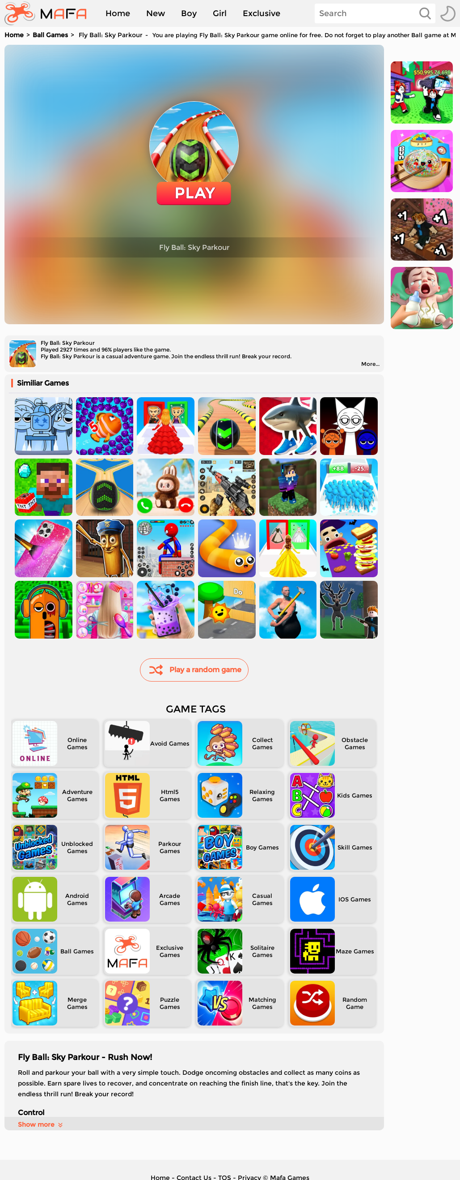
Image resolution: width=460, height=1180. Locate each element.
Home (118, 13)
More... (370, 363)
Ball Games (50, 35)
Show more (41, 1124)
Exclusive (261, 13)
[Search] (375, 13)
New (155, 13)
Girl (220, 13)
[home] (49, 13)
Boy (189, 13)
